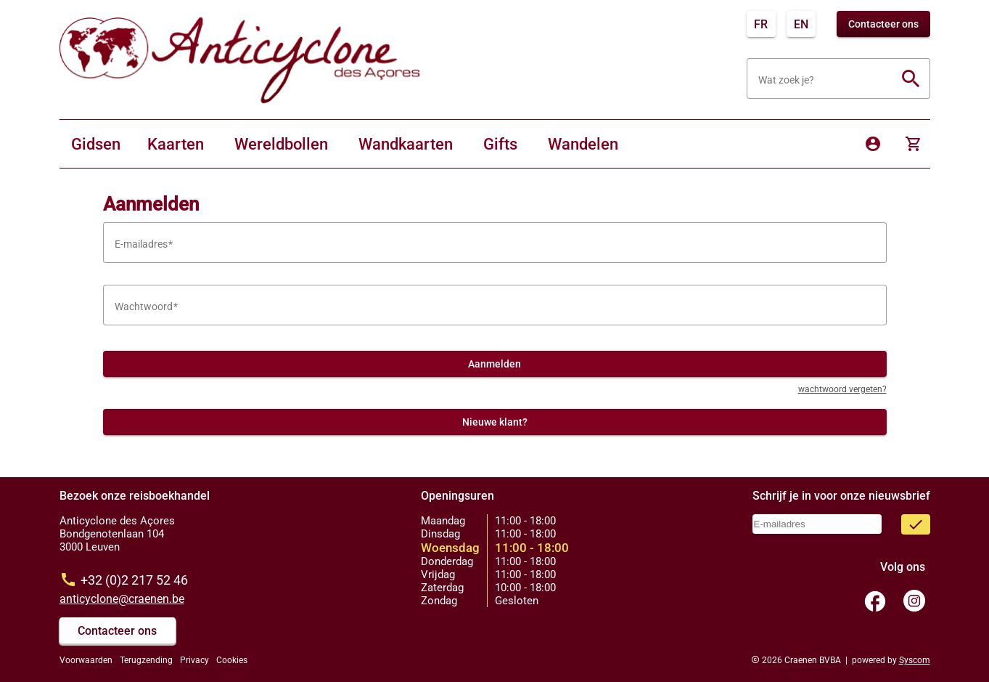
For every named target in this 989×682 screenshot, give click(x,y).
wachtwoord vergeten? (842, 389)
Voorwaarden (85, 660)
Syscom (914, 660)
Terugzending (146, 660)
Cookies (231, 660)
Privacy (194, 660)
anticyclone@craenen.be (121, 599)
